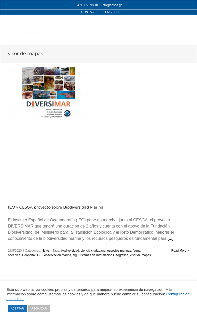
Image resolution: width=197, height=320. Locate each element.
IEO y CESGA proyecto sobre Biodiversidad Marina (55, 207)
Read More (178, 250)
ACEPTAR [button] (17, 308)
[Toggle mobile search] (176, 25)
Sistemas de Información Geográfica (103, 255)
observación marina (57, 255)
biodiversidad (70, 250)
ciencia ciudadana (93, 250)
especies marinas (119, 250)
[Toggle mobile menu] (186, 25)
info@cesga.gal (112, 5)
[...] (170, 238)
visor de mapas (140, 255)
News (45, 250)
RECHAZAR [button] (39, 308)
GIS (40, 255)
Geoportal (29, 255)
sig (75, 255)
